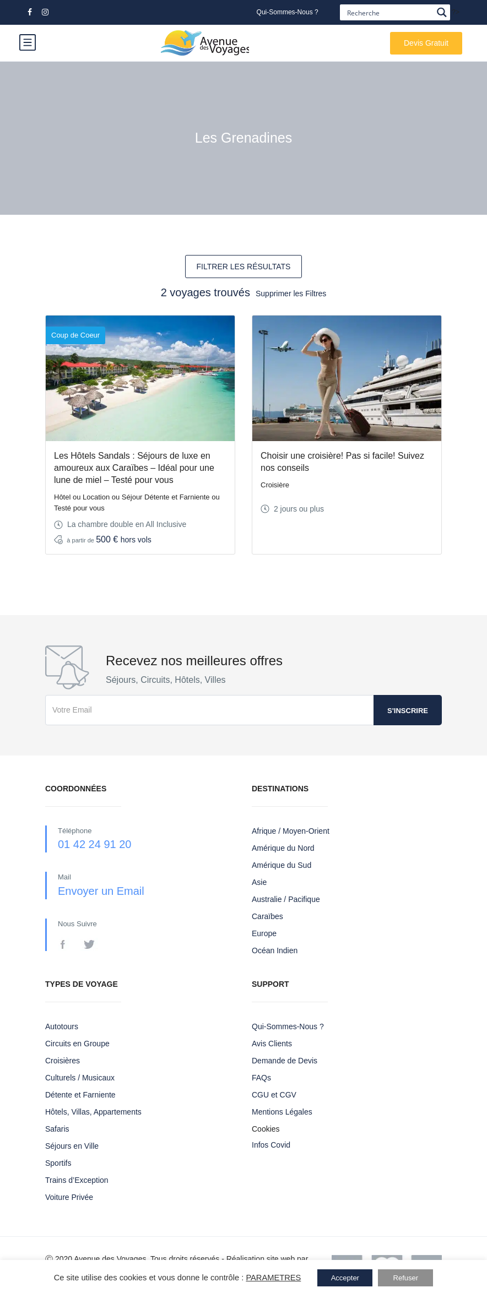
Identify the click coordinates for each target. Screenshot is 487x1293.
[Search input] (388, 12)
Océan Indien (274, 950)
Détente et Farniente (80, 1094)
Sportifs (58, 1163)
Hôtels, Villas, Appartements (93, 1111)
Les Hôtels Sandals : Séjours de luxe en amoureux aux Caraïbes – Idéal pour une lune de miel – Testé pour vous (134, 468)
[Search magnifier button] (442, 12)
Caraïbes (267, 916)
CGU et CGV (274, 1094)
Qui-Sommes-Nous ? (287, 12)
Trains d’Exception (77, 1180)
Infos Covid (271, 1144)
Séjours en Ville (72, 1146)
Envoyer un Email (101, 891)
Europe (264, 933)
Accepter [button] (345, 1278)
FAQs (261, 1077)
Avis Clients (272, 1043)
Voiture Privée (69, 1197)
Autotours (61, 1026)
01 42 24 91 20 (94, 844)
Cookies (266, 1128)
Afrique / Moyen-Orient (290, 831)
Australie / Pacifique (286, 899)
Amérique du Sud (281, 865)
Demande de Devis (284, 1060)
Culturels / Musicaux (80, 1077)
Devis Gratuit (426, 43)
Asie (259, 882)
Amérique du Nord (283, 848)
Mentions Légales (282, 1111)
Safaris (57, 1128)
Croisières (62, 1060)
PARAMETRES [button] (273, 1277)
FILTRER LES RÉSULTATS (244, 266)
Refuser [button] (406, 1278)
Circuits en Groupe (77, 1043)
